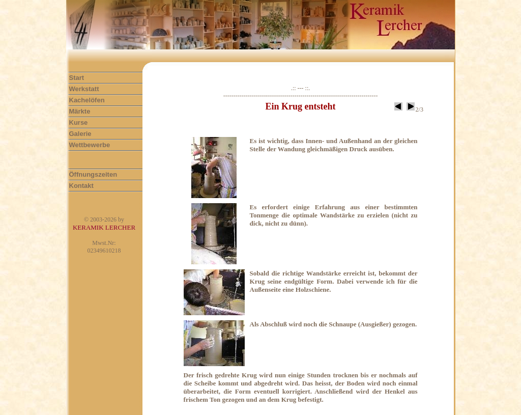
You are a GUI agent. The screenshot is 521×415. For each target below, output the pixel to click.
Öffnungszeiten (93, 174)
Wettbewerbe (89, 145)
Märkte (80, 111)
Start (76, 77)
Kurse (78, 122)
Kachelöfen (87, 100)
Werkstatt (84, 89)
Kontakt (81, 185)
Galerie (80, 133)
